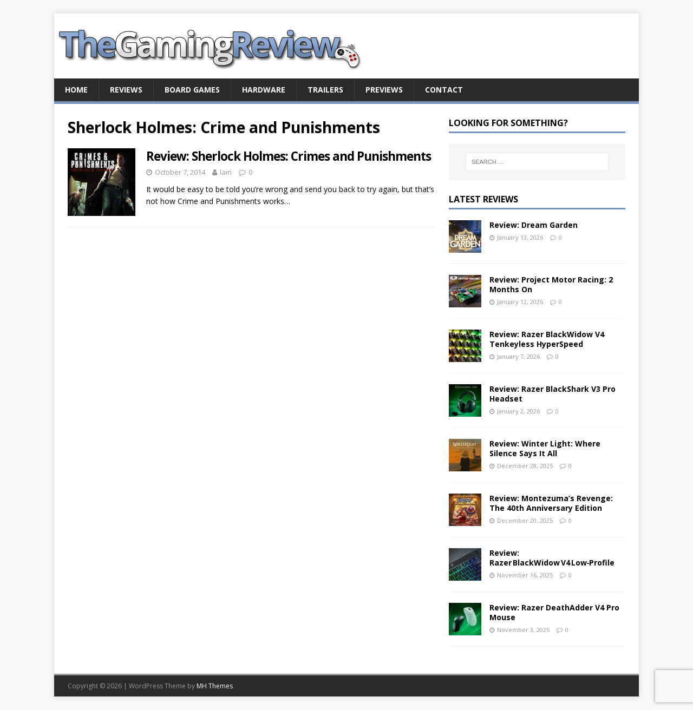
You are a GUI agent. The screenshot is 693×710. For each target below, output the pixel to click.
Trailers (325, 89)
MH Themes (215, 686)
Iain (226, 172)
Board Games (192, 89)
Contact (444, 89)
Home (76, 89)
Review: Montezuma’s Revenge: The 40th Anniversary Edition (551, 503)
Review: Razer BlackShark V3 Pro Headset (552, 394)
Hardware (263, 89)
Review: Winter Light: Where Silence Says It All (544, 448)
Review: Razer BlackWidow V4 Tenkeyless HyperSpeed (546, 339)
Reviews (126, 89)
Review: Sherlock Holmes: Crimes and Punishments (288, 156)
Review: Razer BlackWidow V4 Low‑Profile (552, 558)
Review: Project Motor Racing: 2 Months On (551, 284)
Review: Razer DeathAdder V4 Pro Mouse (554, 612)
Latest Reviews (483, 199)
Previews (384, 89)
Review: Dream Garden (533, 225)
